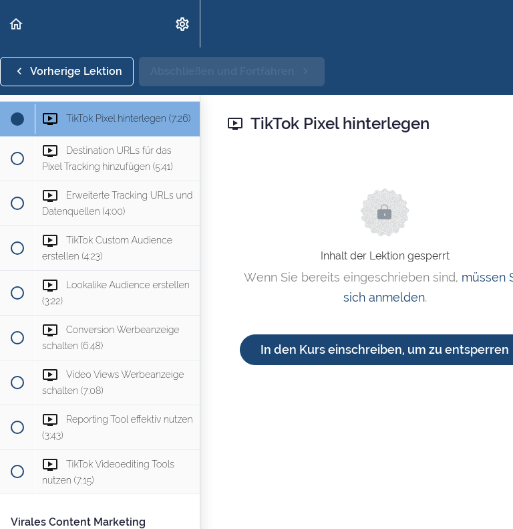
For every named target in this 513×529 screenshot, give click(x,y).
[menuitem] (183, 23)
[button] (16, 23)
